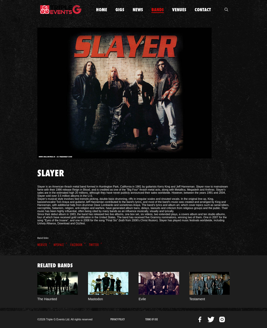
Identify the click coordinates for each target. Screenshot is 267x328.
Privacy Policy (117, 319)
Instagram (222, 319)
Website (42, 245)
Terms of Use (151, 319)
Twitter (94, 245)
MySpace (59, 245)
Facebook (76, 245)
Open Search (226, 9)
